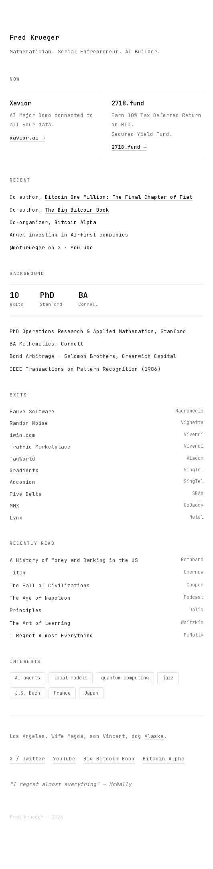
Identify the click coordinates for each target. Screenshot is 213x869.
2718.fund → (129, 146)
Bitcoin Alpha (75, 222)
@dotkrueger (27, 247)
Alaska (154, 736)
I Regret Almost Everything (51, 635)
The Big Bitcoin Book (77, 209)
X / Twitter (27, 758)
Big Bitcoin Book (109, 758)
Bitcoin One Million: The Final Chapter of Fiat (119, 197)
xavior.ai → (27, 137)
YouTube (82, 247)
